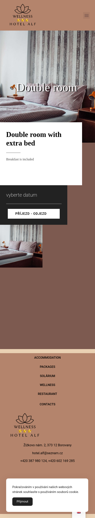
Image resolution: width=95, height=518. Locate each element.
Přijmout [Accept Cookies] (22, 501)
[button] (86, 15)
